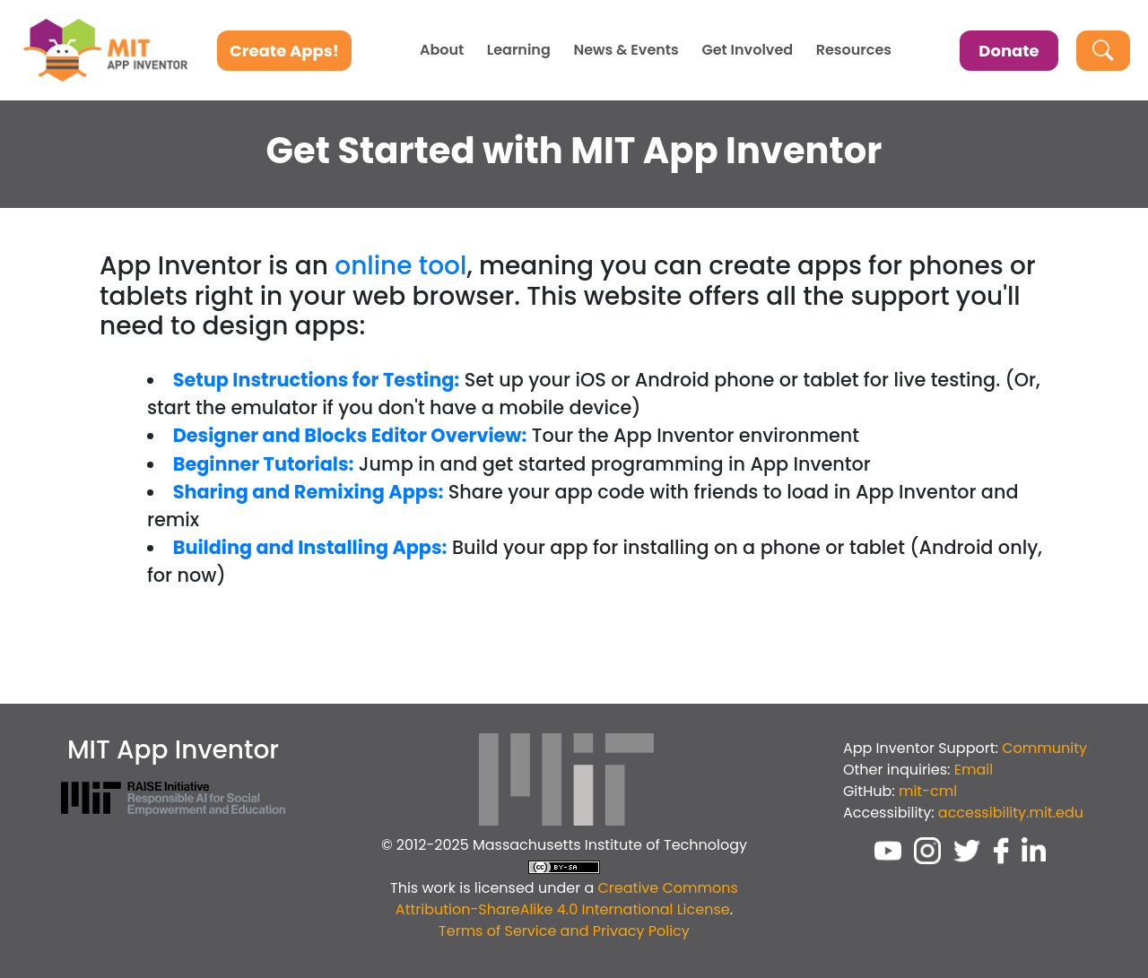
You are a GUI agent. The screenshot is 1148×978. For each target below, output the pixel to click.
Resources (853, 50)
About (442, 50)
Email (973, 769)
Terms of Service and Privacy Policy (564, 931)
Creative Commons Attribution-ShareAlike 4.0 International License (567, 899)
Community (1044, 748)
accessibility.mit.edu (1010, 812)
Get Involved (747, 50)
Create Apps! (284, 50)
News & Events (625, 50)
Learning (519, 50)
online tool (400, 265)
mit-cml (928, 791)
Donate (1008, 50)
